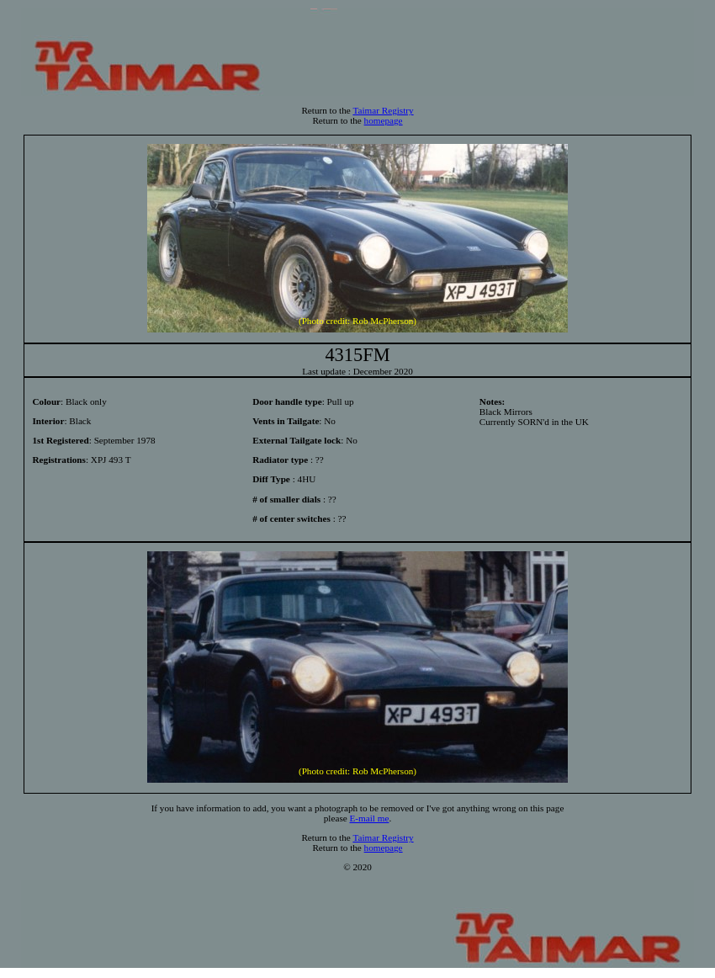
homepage (383, 120)
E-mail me (369, 818)
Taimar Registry (382, 110)
